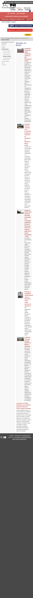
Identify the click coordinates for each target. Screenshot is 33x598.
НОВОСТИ (29, 19)
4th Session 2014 (6, 52)
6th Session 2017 (6, 54)
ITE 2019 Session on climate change (7, 59)
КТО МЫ (12, 13)
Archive (3, 62)
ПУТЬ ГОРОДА (21, 13)
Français (28, 9)
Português (27, 8)
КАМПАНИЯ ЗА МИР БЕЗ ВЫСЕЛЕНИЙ (16, 16)
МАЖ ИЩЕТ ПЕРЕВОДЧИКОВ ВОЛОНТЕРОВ (20, 2)
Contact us (4, 64)
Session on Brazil (7, 56)
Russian (19, 8)
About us (3, 45)
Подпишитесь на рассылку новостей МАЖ (20, 30)
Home (8, 13)
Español (13, 9)
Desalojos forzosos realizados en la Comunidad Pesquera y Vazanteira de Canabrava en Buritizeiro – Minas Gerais (28, 135)
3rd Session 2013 (6, 50)
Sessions (3, 47)
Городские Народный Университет (13, 19)
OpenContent (26, 435)
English (20, 9)
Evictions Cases (24, 38)
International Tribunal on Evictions (12, 38)
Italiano (11, 8)
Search (30, 11)
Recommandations (5, 61)
